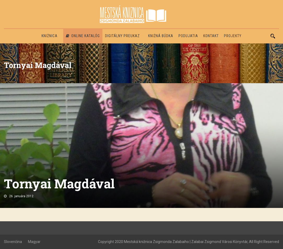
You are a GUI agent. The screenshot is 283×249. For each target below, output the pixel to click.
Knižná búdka (160, 36)
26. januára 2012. (21, 196)
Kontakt (211, 36)
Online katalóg (83, 36)
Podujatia (188, 36)
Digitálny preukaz (122, 36)
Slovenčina (13, 242)
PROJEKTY (232, 36)
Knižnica (49, 36)
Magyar (34, 242)
